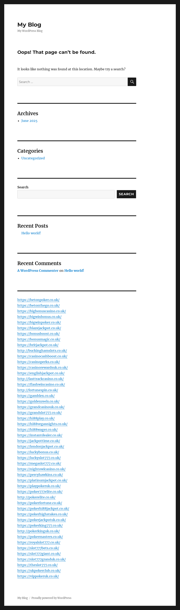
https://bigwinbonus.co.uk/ (39, 317)
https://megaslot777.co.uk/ (39, 463)
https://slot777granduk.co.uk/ (41, 559)
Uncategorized (33, 158)
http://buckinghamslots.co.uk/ (42, 351)
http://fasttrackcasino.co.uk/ (40, 379)
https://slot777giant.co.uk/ (39, 554)
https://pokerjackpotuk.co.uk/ (41, 520)
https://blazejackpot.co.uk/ (39, 328)
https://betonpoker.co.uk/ (38, 300)
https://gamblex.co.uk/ (36, 396)
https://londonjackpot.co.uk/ (40, 446)
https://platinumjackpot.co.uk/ (42, 480)
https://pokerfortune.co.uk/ (39, 503)
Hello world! (31, 233)
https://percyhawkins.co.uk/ (40, 475)
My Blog (29, 24)
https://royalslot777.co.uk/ (38, 542)
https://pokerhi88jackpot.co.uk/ (43, 508)
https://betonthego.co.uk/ (38, 305)
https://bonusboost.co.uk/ (38, 334)
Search (22, 187)
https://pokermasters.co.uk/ (40, 537)
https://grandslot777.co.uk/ (39, 413)
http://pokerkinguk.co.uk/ (38, 531)
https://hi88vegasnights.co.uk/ (42, 424)
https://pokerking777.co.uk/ (40, 525)
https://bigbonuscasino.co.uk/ (41, 311)
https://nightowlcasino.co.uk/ (41, 469)
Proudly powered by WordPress (51, 598)
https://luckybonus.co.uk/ (38, 452)
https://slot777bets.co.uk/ (38, 548)
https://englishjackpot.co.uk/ (41, 373)
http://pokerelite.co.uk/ (36, 497)
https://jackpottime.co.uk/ (38, 441)
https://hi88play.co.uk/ (36, 418)
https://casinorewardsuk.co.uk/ (42, 367)
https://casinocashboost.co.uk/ (42, 356)
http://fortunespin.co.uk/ (37, 390)
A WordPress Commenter (38, 271)
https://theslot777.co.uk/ (37, 565)
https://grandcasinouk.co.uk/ (41, 407)
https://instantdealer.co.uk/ (39, 435)
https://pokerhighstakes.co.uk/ (42, 514)
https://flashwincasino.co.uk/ (41, 384)
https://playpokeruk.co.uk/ (39, 486)
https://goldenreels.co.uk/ (38, 401)
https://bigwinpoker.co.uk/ (39, 322)
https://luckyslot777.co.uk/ (39, 458)
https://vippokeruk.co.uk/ (38, 576)
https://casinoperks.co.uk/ (38, 362)
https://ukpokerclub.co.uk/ (39, 571)
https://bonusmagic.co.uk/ (38, 339)
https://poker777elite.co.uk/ (40, 492)
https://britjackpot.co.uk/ (38, 345)
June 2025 (29, 121)
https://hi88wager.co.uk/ (37, 429)
